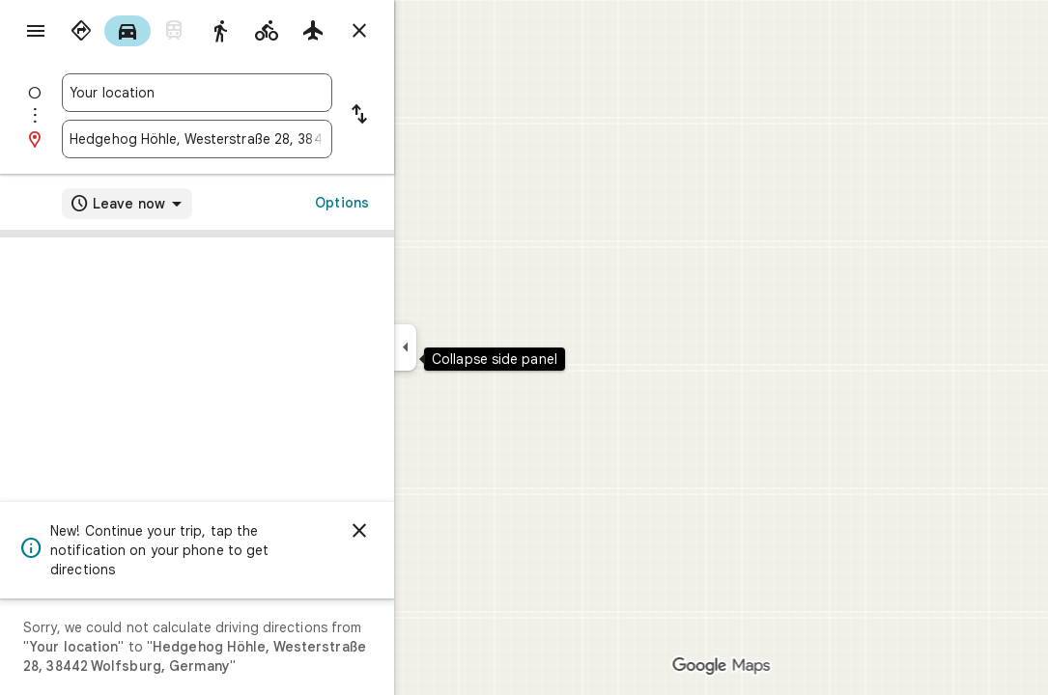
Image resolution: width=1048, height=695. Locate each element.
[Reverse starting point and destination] (429, 116)
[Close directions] (429, 31)
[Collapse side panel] (475, 347)
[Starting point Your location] (266, 92)
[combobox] (266, 92)
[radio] (150, 31)
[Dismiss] (428, 530)
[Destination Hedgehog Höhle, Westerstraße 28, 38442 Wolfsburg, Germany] (266, 139)
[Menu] (35, 32)
